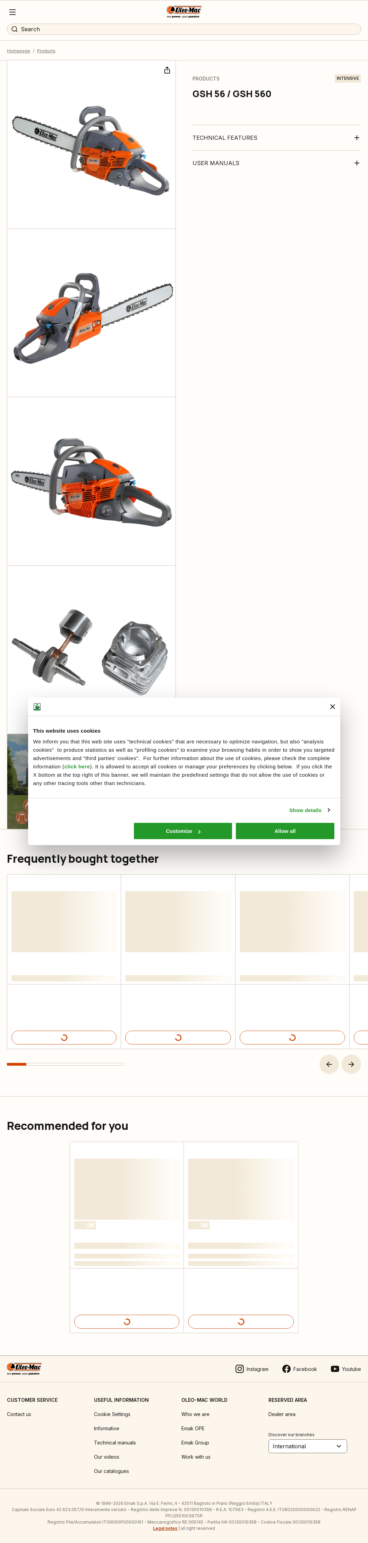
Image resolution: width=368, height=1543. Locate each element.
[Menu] (12, 12)
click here (77, 766)
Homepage (18, 50)
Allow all (285, 831)
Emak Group (195, 1443)
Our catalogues (111, 1471)
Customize (183, 831)
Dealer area (282, 1414)
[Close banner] (332, 706)
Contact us (19, 1414)
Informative (106, 1428)
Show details (305, 810)
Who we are (195, 1414)
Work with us (196, 1457)
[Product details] (64, 1038)
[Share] (166, 69)
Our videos (106, 1457)
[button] (329, 1064)
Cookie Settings (112, 1414)
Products (46, 50)
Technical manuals (115, 1443)
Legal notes (165, 1528)
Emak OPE (193, 1428)
